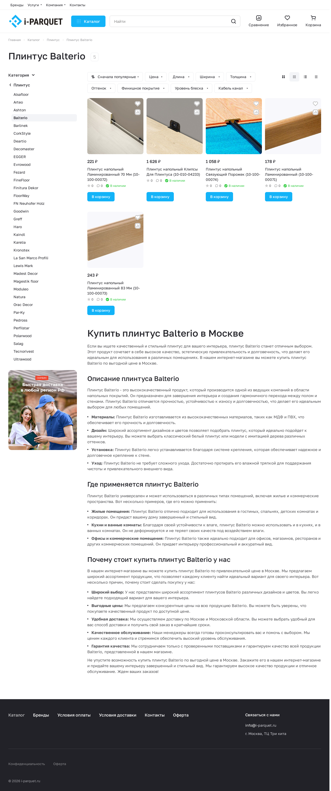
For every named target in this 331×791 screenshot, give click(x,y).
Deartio (20, 141)
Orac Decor (23, 304)
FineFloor (22, 180)
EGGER (20, 156)
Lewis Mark (23, 265)
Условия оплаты (74, 715)
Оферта (181, 715)
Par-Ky (19, 312)
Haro (18, 226)
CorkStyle (22, 133)
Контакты (155, 715)
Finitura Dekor (26, 188)
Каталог (16, 715)
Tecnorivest (24, 351)
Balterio (20, 117)
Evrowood (22, 164)
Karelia (20, 242)
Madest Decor (26, 273)
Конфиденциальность (26, 764)
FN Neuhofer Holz (29, 203)
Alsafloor (21, 94)
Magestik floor (26, 281)
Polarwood (23, 335)
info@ (250, 725)
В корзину (101, 196)
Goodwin (21, 211)
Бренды (41, 715)
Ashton (20, 110)
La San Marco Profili (31, 258)
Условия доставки (117, 715)
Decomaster (24, 149)
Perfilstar (21, 328)
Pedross (20, 320)
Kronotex (22, 250)
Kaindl (19, 234)
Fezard (19, 172)
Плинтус (22, 85)
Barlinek (21, 125)
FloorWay (21, 195)
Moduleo (21, 289)
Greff (18, 219)
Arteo (18, 102)
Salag (18, 343)
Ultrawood (22, 359)
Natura (19, 297)
